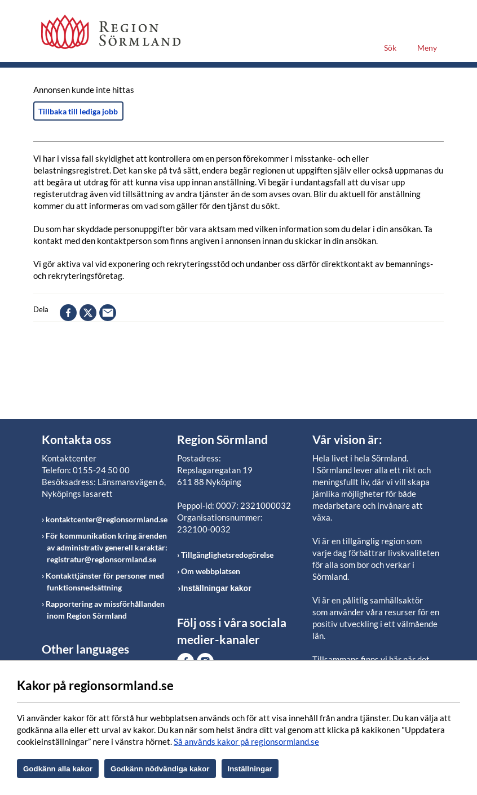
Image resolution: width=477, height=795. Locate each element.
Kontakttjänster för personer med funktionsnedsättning (105, 581)
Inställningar (250, 769)
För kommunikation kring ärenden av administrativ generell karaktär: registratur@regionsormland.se (106, 547)
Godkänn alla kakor (57, 769)
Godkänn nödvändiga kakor (160, 769)
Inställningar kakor (216, 588)
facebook (68, 312)
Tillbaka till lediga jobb (78, 111)
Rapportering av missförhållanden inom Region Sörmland (105, 609)
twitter (88, 312)
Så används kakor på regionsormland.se (246, 741)
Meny (427, 47)
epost (107, 312)
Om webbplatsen (210, 571)
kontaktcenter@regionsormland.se (106, 519)
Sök (390, 47)
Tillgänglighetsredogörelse (227, 554)
